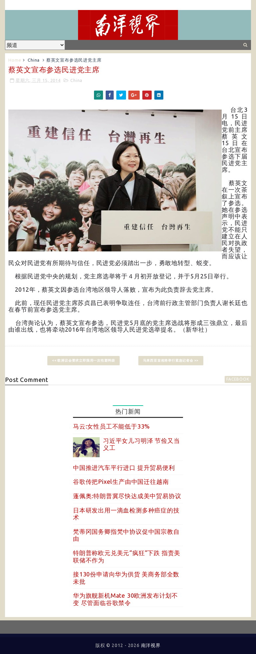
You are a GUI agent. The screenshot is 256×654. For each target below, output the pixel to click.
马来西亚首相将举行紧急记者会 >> (171, 360)
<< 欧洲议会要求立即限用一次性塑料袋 (83, 360)
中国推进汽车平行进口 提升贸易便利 (124, 467)
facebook (237, 379)
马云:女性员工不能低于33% (111, 426)
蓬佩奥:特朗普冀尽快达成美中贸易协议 (127, 495)
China (34, 60)
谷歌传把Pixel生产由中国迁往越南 (121, 481)
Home (14, 60)
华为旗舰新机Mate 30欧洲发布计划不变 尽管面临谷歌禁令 (125, 599)
